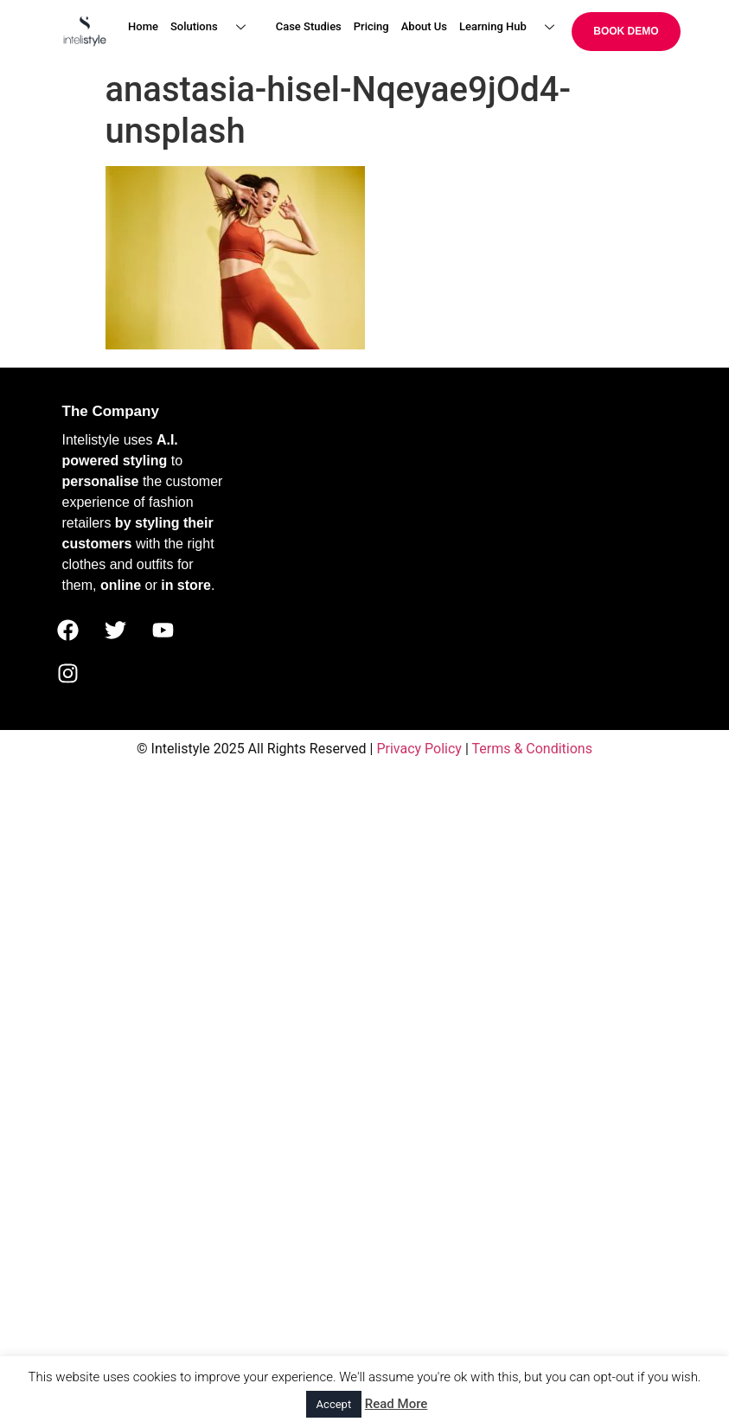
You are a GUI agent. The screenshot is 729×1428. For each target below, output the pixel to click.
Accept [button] (334, 1404)
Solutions (214, 27)
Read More (396, 1404)
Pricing (371, 26)
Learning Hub (513, 27)
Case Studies (309, 26)
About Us (424, 26)
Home (143, 26)
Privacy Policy (419, 748)
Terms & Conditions (531, 748)
